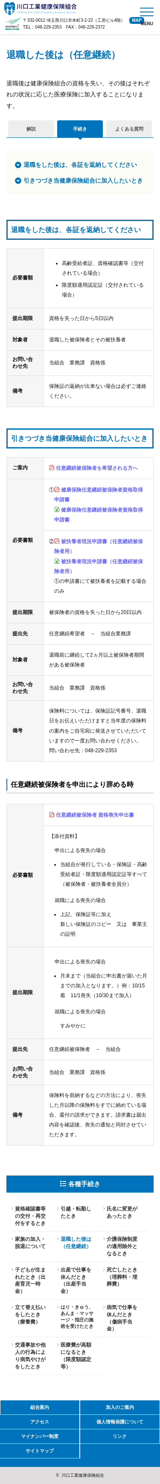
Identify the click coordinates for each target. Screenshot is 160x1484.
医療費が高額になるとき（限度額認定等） (76, 1355)
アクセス (39, 1421)
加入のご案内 (120, 1407)
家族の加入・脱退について (30, 1242)
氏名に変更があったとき (122, 1212)
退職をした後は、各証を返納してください (80, 164)
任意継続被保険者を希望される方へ (97, 468)
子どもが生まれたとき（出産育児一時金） (30, 1280)
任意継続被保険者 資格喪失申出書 (95, 815)
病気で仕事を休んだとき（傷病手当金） (122, 1318)
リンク (120, 1436)
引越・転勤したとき (76, 1212)
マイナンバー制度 (39, 1436)
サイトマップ (40, 1450)
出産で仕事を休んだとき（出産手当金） (76, 1280)
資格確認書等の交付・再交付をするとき (30, 1216)
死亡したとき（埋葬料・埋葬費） (122, 1277)
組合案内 (39, 1407)
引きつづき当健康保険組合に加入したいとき (83, 180)
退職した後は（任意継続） (76, 1242)
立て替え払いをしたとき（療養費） (30, 1314)
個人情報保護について (119, 1421)
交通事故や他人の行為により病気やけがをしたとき (30, 1355)
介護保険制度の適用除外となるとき (122, 1246)
